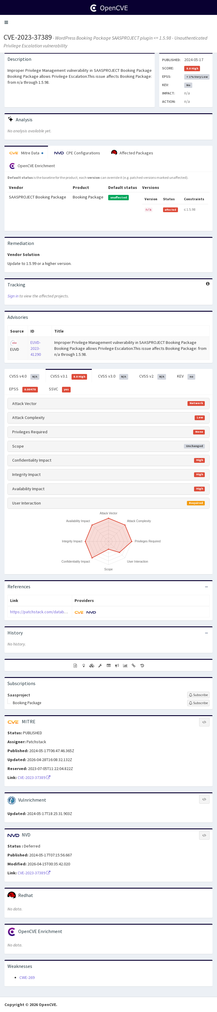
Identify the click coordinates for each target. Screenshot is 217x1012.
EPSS (23, 389)
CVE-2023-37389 (28, 37)
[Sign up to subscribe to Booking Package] (198, 703)
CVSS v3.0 (113, 376)
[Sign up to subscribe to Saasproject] (198, 695)
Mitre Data (26, 153)
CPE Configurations (77, 153)
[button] (6, 22)
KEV (186, 376)
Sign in (12, 296)
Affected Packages (132, 153)
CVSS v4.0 (24, 376)
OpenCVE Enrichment (32, 166)
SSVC (60, 389)
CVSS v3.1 (68, 376)
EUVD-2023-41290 (35, 348)
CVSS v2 (152, 376)
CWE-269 (27, 977)
